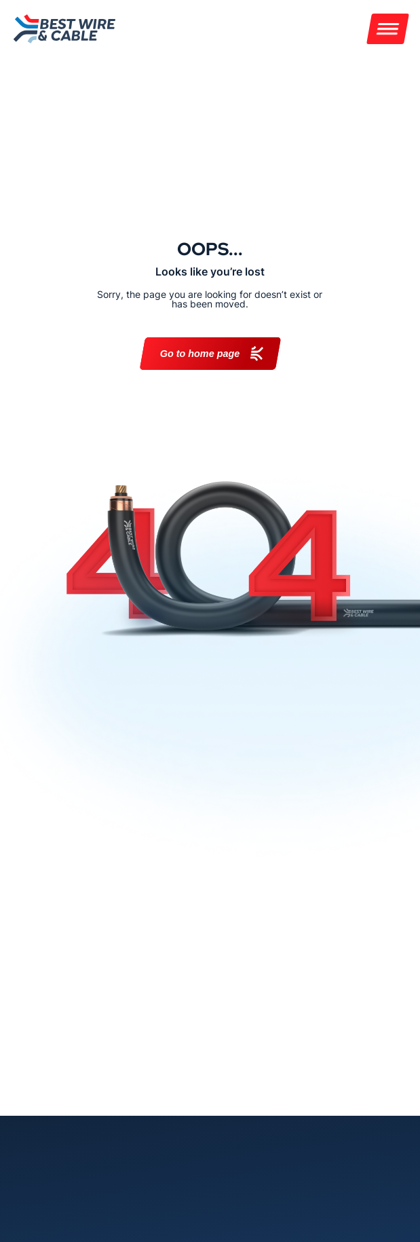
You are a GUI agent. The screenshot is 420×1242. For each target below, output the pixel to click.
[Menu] (387, 29)
